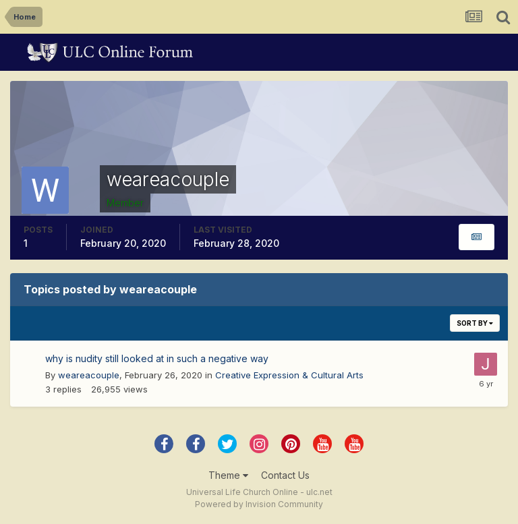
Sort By (475, 323)
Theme (228, 475)
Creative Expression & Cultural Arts (289, 375)
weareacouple (88, 375)
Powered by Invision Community (259, 504)
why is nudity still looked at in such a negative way (156, 358)
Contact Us (285, 475)
